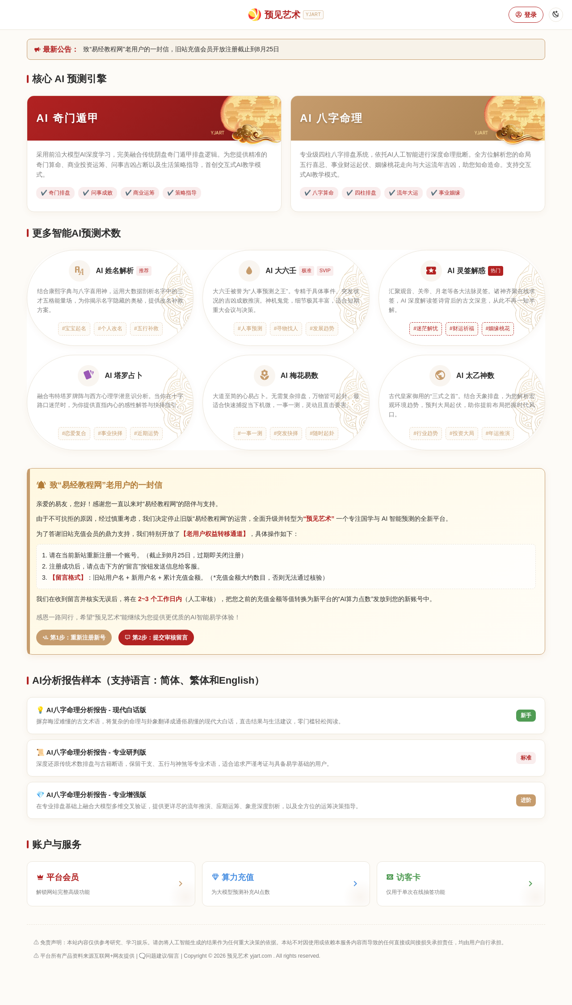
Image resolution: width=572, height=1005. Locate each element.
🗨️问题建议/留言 (159, 956)
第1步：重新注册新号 (73, 637)
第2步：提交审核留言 (156, 637)
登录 (526, 15)
